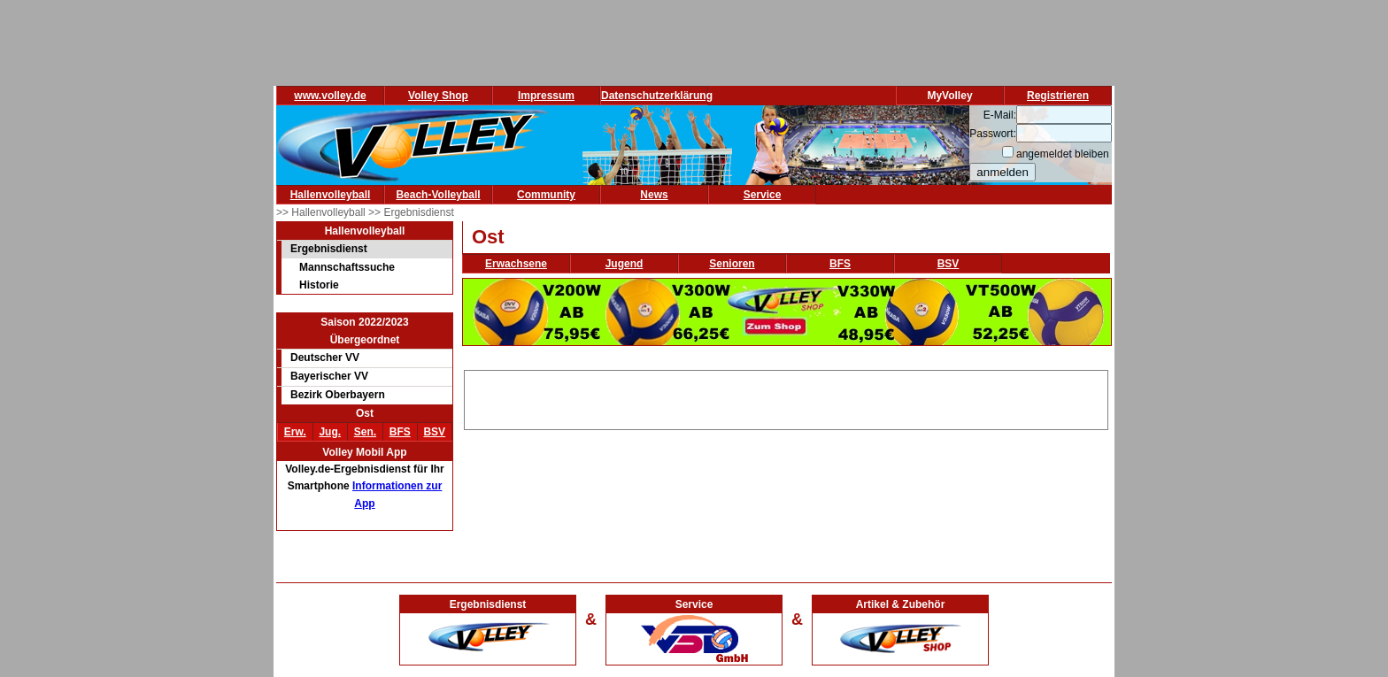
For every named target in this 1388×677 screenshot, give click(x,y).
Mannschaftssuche (347, 267)
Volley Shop (438, 95)
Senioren (731, 264)
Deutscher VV (324, 357)
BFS (400, 432)
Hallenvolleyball (330, 194)
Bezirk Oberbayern (337, 395)
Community (546, 194)
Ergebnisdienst (328, 248)
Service (763, 194)
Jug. (330, 432)
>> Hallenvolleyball (322, 212)
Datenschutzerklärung (657, 95)
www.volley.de (330, 95)
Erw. (295, 432)
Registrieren (1058, 95)
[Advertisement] (786, 397)
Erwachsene (516, 264)
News (653, 194)
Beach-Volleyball (438, 194)
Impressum (546, 95)
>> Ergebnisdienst (411, 212)
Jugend (624, 264)
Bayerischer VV (329, 376)
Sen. (365, 432)
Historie (319, 285)
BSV (434, 432)
